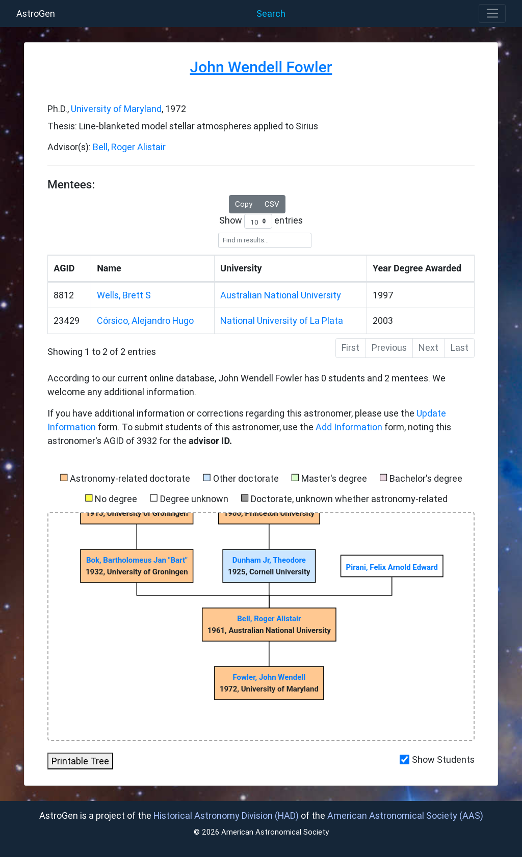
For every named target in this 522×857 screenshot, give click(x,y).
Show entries (261, 221)
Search (270, 13)
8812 (64, 295)
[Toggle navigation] (492, 13)
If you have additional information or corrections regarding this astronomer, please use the (231, 413)
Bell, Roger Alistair (129, 147)
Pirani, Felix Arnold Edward (392, 567)
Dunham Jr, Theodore (269, 560)
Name (109, 268)
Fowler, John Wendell (269, 677)
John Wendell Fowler (261, 67)
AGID (64, 268)
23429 (67, 320)
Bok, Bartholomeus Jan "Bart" (137, 560)
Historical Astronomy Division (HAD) (226, 815)
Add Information (349, 427)
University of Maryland (116, 109)
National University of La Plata (281, 320)
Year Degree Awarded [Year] (417, 268)
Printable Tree (80, 761)
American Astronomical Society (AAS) (405, 815)
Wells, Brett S (124, 295)
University (241, 268)
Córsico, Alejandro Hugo (145, 320)
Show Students (443, 759)
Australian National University (280, 295)
